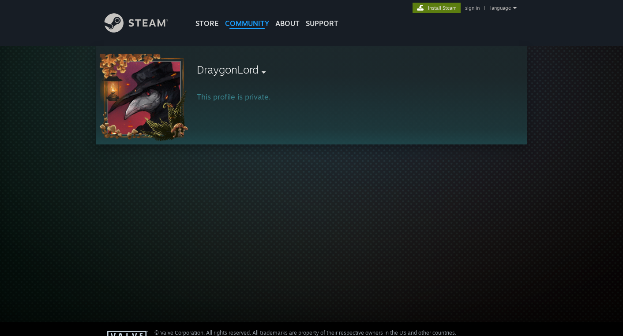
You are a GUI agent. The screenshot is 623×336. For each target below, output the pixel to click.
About (287, 23)
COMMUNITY (247, 23)
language (500, 8)
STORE (207, 23)
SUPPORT (322, 23)
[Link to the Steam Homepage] (143, 30)
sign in (472, 8)
